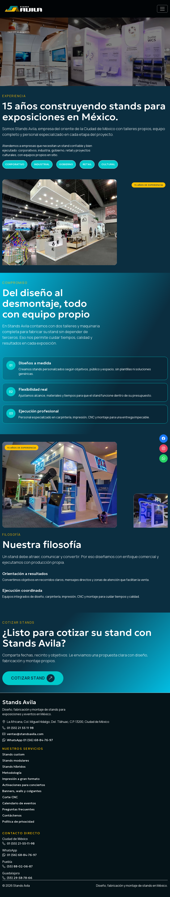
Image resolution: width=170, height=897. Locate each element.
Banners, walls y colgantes (21, 791)
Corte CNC (10, 797)
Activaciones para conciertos (23, 785)
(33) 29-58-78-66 (17, 878)
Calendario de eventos (19, 803)
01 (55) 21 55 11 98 (18, 728)
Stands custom (13, 754)
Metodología (11, 773)
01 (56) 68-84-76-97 (19, 855)
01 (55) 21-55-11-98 (18, 843)
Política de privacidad (18, 821)
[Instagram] (163, 448)
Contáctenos (12, 815)
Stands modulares (15, 760)
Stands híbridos (14, 766)
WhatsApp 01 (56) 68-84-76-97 (27, 740)
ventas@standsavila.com (22, 734)
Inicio (12, 32)
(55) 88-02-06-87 (17, 866)
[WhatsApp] (163, 458)
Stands (25, 32)
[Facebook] (163, 438)
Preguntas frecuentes (18, 809)
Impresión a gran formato (21, 779)
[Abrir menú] (162, 9)
